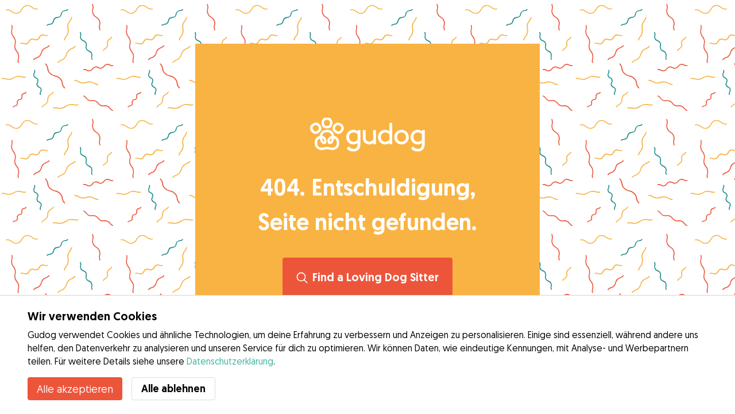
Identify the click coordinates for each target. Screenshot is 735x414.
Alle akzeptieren (75, 388)
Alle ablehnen (173, 388)
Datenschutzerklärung (230, 361)
